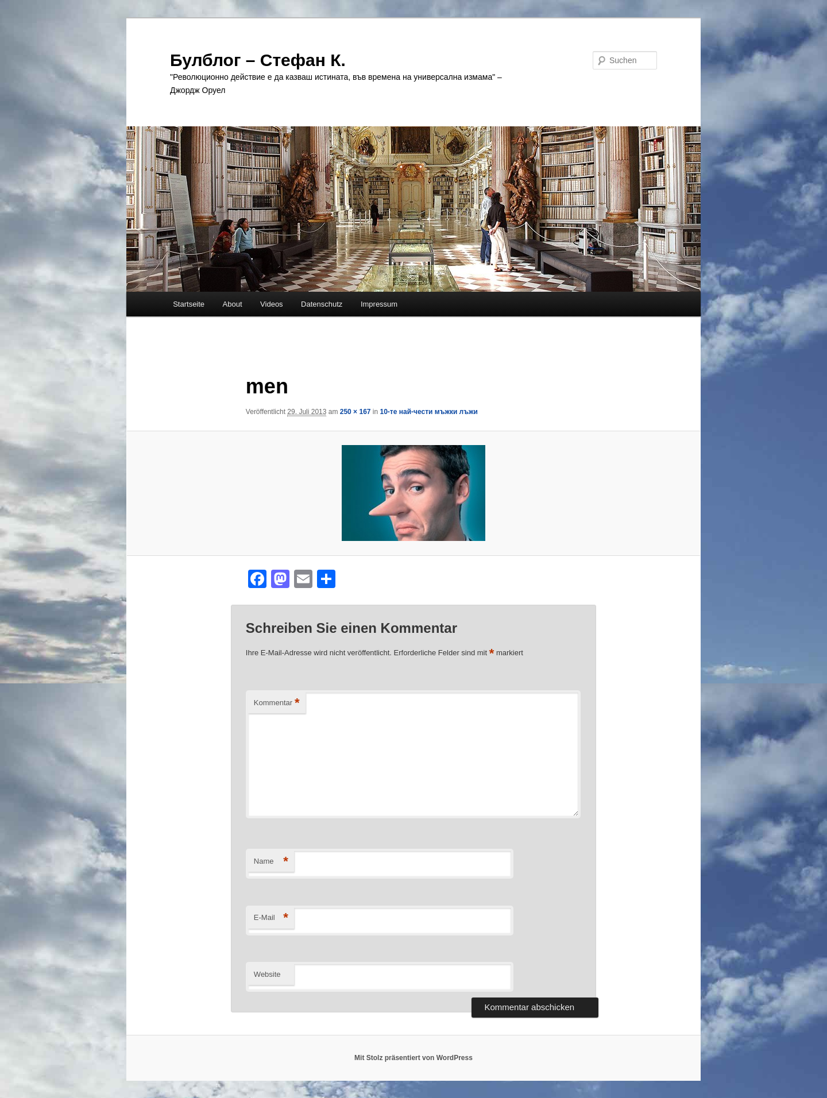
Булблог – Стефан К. (258, 60)
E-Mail (271, 918)
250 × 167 (355, 412)
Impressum (379, 304)
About (232, 304)
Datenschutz (321, 304)
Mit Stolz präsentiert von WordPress (413, 1058)
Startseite (188, 304)
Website (267, 974)
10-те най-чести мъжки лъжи (429, 412)
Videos (271, 304)
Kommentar (277, 703)
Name (271, 861)
